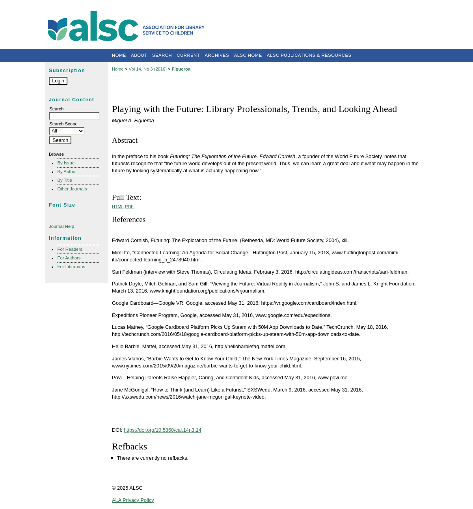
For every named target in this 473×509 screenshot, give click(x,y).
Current (188, 55)
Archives (217, 55)
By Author (67, 171)
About (139, 55)
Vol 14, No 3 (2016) (148, 69)
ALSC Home (248, 55)
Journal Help (61, 226)
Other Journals (72, 188)
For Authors (68, 257)
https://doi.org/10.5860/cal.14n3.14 (162, 430)
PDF (129, 206)
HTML (118, 206)
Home (119, 55)
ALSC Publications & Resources (309, 55)
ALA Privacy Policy (133, 500)
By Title (64, 180)
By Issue (65, 162)
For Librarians (71, 266)
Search (162, 55)
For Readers (69, 249)
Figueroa (181, 69)
